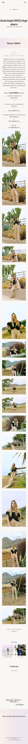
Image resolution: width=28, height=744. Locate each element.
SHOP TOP (14, 106)
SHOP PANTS (14, 98)
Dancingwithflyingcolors (16, 629)
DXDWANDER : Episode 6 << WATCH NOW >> (14, 700)
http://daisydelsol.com (14, 121)
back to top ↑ (14, 738)
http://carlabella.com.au (14, 110)
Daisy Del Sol (14, 55)
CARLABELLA (7, 55)
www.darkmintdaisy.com (14, 127)
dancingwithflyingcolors (14, 22)
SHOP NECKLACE (14, 117)
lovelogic (17, 740)
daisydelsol (21, 55)
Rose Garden (20, 704)
